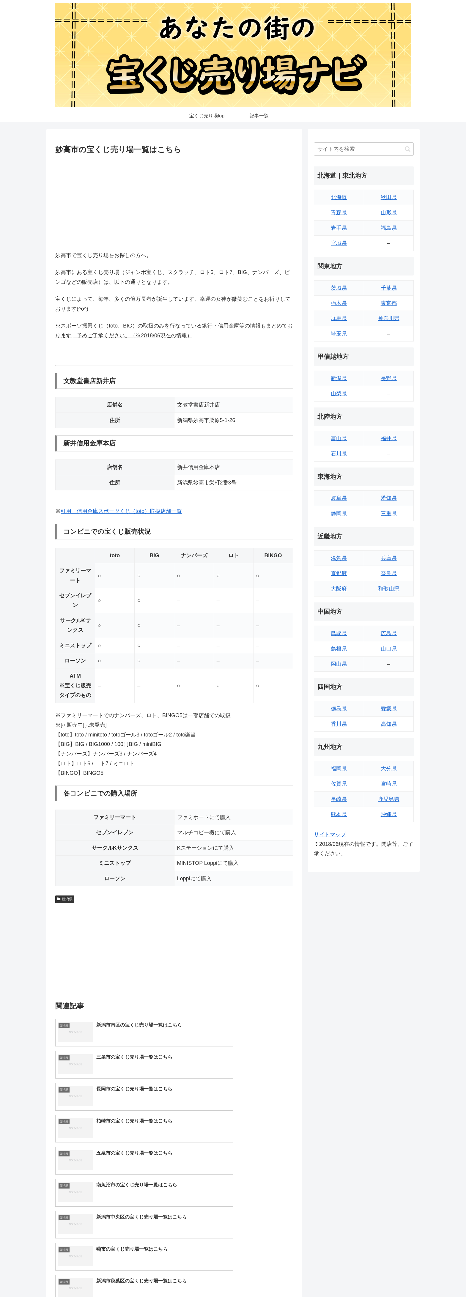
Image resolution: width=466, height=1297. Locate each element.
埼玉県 (339, 334)
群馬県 (339, 318)
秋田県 (389, 197)
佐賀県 (339, 784)
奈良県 (389, 573)
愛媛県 (389, 709)
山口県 (389, 649)
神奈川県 (388, 318)
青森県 (339, 212)
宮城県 (339, 243)
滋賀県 (339, 558)
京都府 (339, 573)
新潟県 (65, 899)
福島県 (389, 228)
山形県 (389, 212)
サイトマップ (330, 835)
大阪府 (339, 589)
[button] (407, 149)
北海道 (339, 197)
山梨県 (339, 393)
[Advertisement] (174, 201)
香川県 (339, 724)
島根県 (339, 649)
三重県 (389, 514)
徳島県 (339, 709)
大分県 (389, 769)
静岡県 (339, 514)
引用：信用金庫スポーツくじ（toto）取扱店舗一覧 (121, 511)
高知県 (389, 724)
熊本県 (339, 814)
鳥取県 (339, 633)
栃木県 (339, 303)
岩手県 (339, 228)
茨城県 (339, 288)
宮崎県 (389, 784)
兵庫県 (389, 558)
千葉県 (389, 288)
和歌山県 (388, 589)
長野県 (389, 378)
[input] (364, 149)
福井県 (389, 438)
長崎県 (339, 799)
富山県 (339, 438)
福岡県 (339, 769)
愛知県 (389, 498)
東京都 (389, 303)
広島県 (389, 633)
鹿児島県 (388, 799)
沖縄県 (389, 814)
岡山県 (339, 664)
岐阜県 (339, 498)
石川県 (339, 454)
